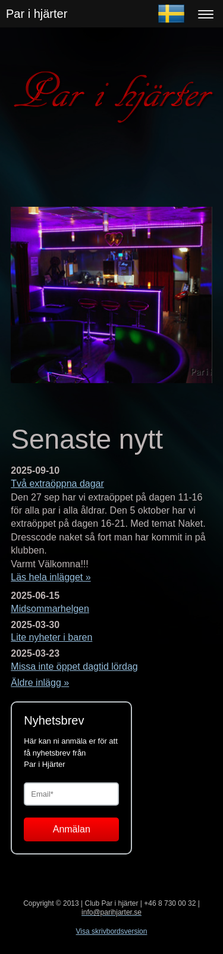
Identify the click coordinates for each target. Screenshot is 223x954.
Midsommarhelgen (50, 609)
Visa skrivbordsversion (111, 931)
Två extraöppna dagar (57, 483)
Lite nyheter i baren (51, 637)
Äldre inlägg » (40, 683)
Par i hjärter (36, 13)
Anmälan (71, 829)
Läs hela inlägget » (50, 577)
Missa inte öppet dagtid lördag (74, 666)
